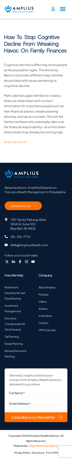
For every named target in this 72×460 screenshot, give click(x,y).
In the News (45, 315)
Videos (43, 301)
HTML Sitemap (47, 330)
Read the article (15, 142)
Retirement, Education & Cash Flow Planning (15, 293)
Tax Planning (12, 336)
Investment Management (13, 308)
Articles (43, 308)
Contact (43, 323)
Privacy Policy (22, 452)
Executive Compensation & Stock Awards (15, 323)
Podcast (44, 294)
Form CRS (52, 452)
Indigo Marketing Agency (43, 445)
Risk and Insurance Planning (15, 353)
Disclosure (38, 452)
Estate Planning (14, 343)
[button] (62, 8)
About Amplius (47, 287)
